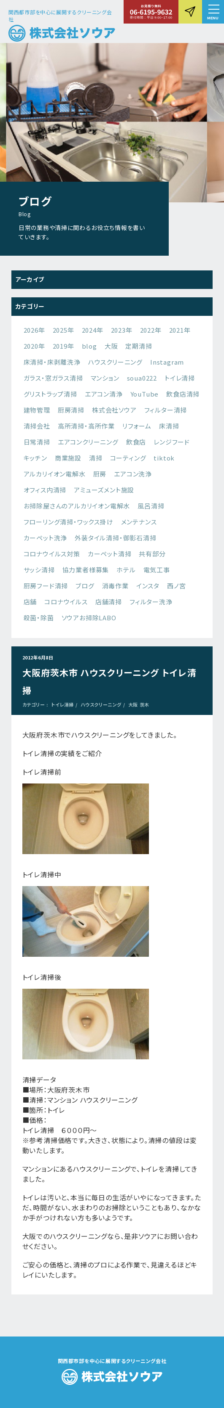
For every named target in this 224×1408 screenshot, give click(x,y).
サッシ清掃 (39, 569)
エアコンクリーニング (88, 441)
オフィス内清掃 (45, 489)
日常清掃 (37, 441)
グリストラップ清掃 (50, 393)
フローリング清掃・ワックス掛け (68, 521)
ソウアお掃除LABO (89, 617)
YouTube (144, 393)
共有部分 (152, 553)
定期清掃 (138, 345)
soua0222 (142, 377)
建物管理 (37, 409)
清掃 (96, 457)
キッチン (35, 457)
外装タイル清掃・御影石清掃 (115, 537)
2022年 (151, 330)
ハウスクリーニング (115, 361)
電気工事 (156, 569)
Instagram (167, 361)
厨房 (100, 473)
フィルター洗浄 (151, 601)
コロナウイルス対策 (52, 553)
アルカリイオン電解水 (55, 473)
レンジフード (172, 441)
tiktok (164, 457)
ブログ (85, 585)
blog (89, 345)
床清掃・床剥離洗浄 (52, 361)
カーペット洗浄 (45, 537)
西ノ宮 (176, 585)
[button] (213, 12)
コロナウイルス (66, 601)
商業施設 (68, 457)
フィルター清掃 (165, 409)
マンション (105, 377)
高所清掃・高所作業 (86, 425)
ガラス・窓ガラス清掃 (53, 377)
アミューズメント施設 (104, 489)
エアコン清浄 (104, 393)
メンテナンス (139, 521)
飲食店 (136, 441)
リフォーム (136, 425)
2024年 (92, 330)
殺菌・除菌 (39, 617)
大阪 (111, 345)
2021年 (180, 330)
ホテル (125, 569)
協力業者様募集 (85, 569)
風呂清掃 (151, 505)
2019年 (63, 345)
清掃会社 (37, 425)
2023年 (121, 330)
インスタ (147, 585)
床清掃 (169, 425)
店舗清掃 (108, 601)
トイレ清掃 (180, 377)
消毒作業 (115, 585)
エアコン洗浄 (133, 473)
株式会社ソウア (114, 409)
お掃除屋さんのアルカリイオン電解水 (77, 505)
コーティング (128, 457)
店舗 (30, 601)
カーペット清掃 (110, 553)
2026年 (34, 330)
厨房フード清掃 (46, 585)
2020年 (34, 345)
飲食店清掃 (183, 393)
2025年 (63, 330)
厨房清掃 (71, 409)
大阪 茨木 (138, 704)
